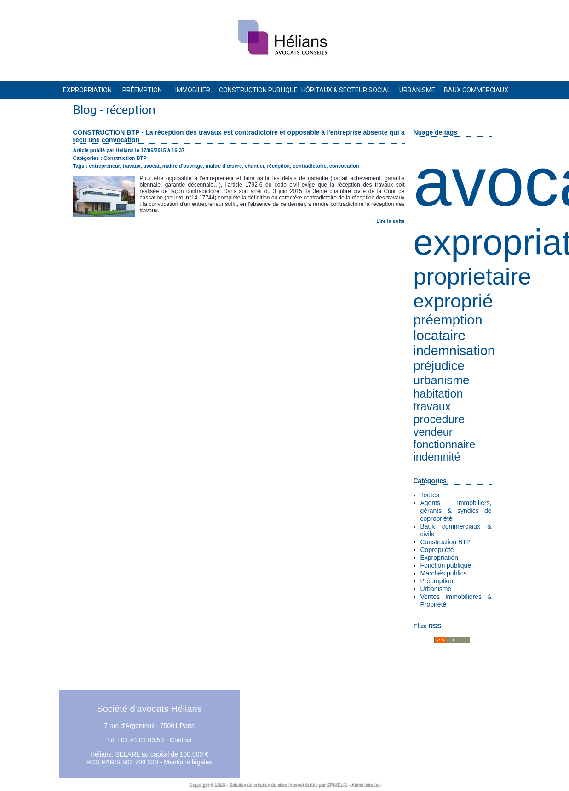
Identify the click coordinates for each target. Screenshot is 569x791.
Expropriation (439, 557)
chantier (254, 166)
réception (278, 166)
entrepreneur (104, 166)
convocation (344, 166)
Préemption (437, 581)
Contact (181, 740)
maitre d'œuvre (224, 166)
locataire (440, 335)
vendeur (433, 432)
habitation (438, 393)
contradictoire (309, 166)
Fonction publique (445, 565)
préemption (448, 319)
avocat (152, 166)
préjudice (439, 366)
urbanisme (442, 380)
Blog (85, 110)
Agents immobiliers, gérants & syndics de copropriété (456, 510)
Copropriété (437, 549)
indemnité (437, 457)
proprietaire (472, 276)
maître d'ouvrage (182, 166)
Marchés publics (443, 573)
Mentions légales (188, 762)
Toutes (429, 495)
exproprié (453, 301)
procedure (439, 419)
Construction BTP (445, 542)
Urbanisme (436, 588)
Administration (365, 784)
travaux (432, 406)
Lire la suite (390, 221)
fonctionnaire (445, 444)
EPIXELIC (337, 784)
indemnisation (454, 350)
